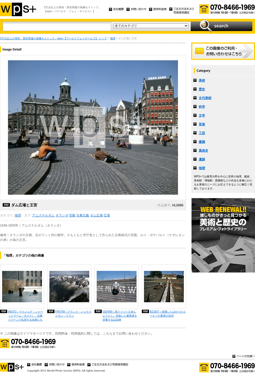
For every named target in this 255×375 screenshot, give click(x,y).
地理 (112, 38)
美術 (202, 80)
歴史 (202, 89)
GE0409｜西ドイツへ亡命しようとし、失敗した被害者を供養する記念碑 (120, 315)
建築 (202, 142)
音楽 (202, 124)
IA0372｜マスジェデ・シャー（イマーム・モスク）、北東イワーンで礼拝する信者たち (25, 315)
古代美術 (205, 98)
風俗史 (203, 150)
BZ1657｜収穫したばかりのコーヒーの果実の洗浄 (168, 313)
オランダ (62, 215)
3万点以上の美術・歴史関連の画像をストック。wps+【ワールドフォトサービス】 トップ (53, 38)
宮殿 (72, 215)
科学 (202, 107)
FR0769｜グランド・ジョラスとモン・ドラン (73, 313)
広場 (107, 215)
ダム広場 (96, 215)
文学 (202, 115)
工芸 (202, 133)
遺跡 (202, 159)
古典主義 (82, 215)
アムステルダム (43, 215)
